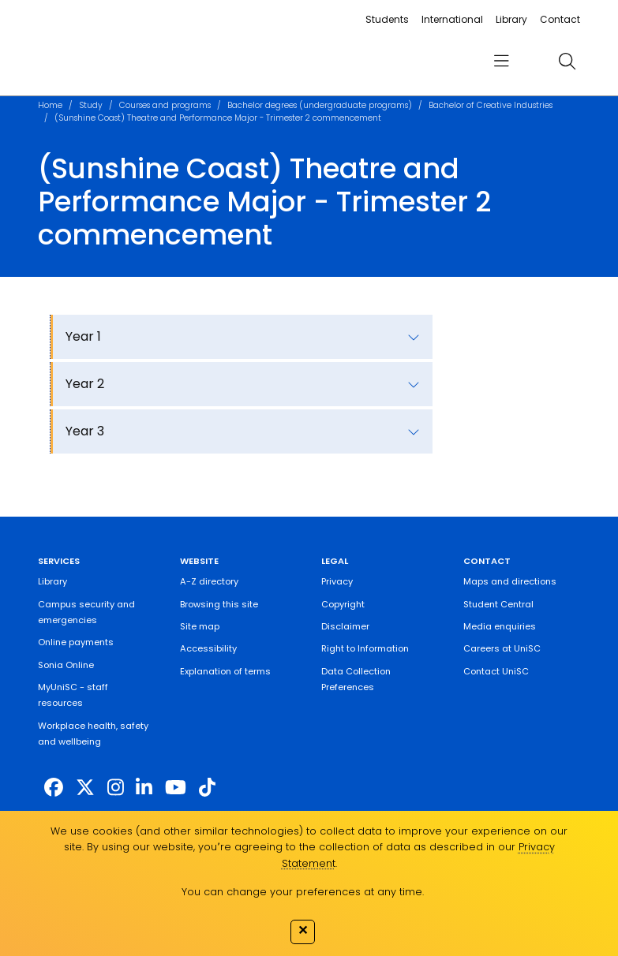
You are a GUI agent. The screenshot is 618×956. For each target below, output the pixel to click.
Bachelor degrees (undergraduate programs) (319, 105)
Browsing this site (219, 604)
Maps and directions (509, 581)
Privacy (337, 581)
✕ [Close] (303, 930)
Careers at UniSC (502, 648)
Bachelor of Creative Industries (490, 105)
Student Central (498, 604)
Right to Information (365, 648)
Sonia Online (66, 665)
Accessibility (208, 648)
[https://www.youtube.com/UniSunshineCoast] (175, 788)
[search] (566, 61)
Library (511, 19)
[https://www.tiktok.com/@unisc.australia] (207, 788)
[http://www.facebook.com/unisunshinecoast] (53, 788)
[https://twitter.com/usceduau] (85, 788)
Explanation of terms (225, 671)
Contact (560, 19)
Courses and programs (165, 105)
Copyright (343, 604)
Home (50, 105)
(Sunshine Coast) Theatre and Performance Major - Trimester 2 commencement (217, 118)
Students (387, 19)
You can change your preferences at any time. (303, 891)
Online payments (76, 642)
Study (91, 105)
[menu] (501, 61)
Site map (199, 626)
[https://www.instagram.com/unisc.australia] (115, 788)
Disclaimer (345, 626)
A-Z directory (209, 581)
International (452, 19)
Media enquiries (499, 626)
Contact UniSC (496, 671)
